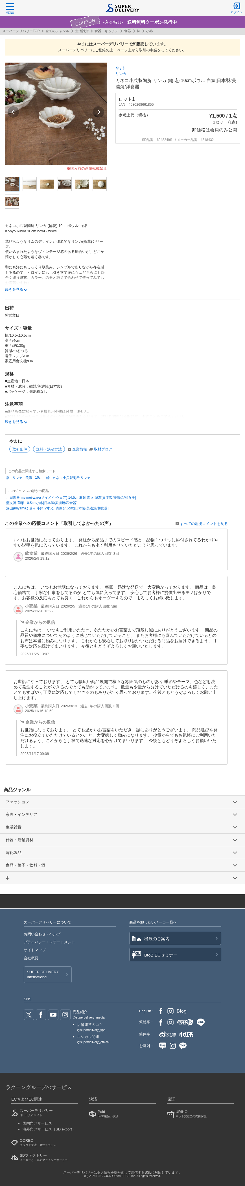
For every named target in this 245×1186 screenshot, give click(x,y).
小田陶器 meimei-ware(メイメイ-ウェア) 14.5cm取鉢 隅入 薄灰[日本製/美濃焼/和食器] (71, 498)
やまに (120, 68)
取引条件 (19, 449)
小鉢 (149, 31)
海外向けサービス (49, 1129)
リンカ (120, 74)
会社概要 (31, 958)
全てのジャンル (57, 31)
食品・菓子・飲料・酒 (25, 865)
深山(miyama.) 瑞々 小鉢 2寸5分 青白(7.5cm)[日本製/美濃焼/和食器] (57, 508)
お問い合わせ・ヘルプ (42, 934)
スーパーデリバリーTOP (21, 31)
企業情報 (79, 449)
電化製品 (13, 852)
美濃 (28, 478)
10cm (39, 478)
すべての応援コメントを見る (204, 524)
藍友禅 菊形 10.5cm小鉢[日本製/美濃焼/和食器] (41, 503)
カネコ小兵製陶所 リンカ (72, 478)
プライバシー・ (49, 942)
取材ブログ (103, 449)
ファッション (17, 801)
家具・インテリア (21, 814)
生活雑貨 (82, 31)
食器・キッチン (106, 31)
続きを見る (14, 289)
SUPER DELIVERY (43, 975)
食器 (127, 31)
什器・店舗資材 (19, 840)
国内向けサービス (37, 1123)
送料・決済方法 (49, 449)
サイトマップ (35, 950)
